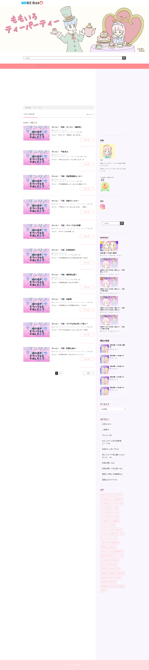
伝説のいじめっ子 (114, 274)
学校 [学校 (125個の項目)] (113, 564)
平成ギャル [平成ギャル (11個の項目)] (114, 569)
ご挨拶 (104, 429)
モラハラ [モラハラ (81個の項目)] (120, 534)
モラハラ (73, 132)
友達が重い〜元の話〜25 (117, 377)
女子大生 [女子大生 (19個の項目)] (105, 560)
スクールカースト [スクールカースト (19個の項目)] (116, 503)
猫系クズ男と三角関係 (111, 474)
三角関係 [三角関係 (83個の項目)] (114, 542)
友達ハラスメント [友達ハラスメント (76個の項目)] (116, 556)
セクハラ (56, 132)
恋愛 (81, 132)
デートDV (61, 132)
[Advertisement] (58, 90)
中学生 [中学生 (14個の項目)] (112, 547)
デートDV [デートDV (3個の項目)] (105, 512)
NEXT (88, 373)
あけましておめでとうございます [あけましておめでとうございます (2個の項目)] (111, 495)
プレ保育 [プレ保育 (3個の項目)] (104, 521)
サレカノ (34, 66)
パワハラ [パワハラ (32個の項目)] (114, 516)
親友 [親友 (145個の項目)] (114, 586)
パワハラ (67, 132)
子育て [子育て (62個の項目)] (104, 564)
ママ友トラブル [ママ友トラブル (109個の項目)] (107, 534)
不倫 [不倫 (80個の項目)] (103, 547)
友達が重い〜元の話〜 (116, 255)
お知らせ (105, 424)
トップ (25, 66)
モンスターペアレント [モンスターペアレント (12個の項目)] (108, 538)
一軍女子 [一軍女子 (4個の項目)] (104, 542)
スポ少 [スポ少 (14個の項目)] (104, 508)
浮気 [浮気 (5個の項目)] (111, 577)
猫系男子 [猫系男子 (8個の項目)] (104, 582)
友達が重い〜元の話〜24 (117, 387)
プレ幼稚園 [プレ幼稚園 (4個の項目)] (115, 521)
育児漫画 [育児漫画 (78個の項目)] (105, 586)
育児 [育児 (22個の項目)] (113, 582)
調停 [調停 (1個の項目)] (122, 586)
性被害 (81, 156)
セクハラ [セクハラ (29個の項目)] (114, 508)
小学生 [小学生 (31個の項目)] (104, 569)
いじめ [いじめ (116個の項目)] (104, 499)
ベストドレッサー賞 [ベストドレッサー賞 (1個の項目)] (107, 525)
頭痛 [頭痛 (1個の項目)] (103, 590)
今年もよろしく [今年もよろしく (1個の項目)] (106, 551)
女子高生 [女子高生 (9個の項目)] (114, 560)
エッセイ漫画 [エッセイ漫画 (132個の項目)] (116, 499)
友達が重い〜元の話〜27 (117, 355)
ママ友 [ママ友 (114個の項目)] (117, 529)
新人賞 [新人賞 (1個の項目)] (104, 577)
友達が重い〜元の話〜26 (117, 366)
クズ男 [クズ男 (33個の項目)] (104, 503)
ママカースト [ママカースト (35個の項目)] (106, 529)
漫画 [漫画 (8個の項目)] (118, 577)
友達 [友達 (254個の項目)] (104, 556)
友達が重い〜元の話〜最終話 (108, 253)
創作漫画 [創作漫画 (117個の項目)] (118, 551)
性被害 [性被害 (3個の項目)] (113, 573)
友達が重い (106, 463)
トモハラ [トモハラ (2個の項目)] (114, 512)
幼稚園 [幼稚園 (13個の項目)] (104, 573)
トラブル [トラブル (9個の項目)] (104, 516)
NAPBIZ (78, 665)
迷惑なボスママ (108, 480)
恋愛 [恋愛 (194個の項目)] (121, 573)
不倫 (77, 132)
